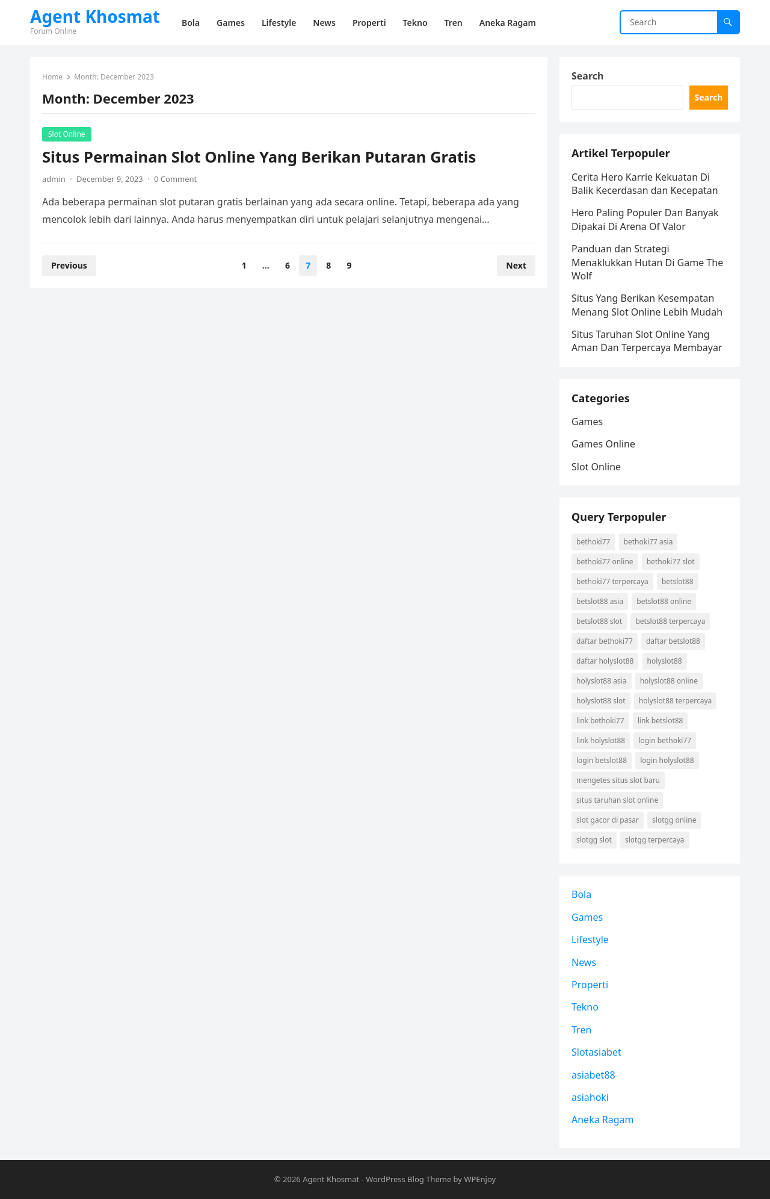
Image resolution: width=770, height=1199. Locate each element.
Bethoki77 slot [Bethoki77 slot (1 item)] (671, 561)
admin (54, 178)
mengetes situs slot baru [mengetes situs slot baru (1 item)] (618, 780)
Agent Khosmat (95, 16)
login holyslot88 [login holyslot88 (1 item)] (667, 760)
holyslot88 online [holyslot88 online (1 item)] (669, 681)
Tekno (585, 1007)
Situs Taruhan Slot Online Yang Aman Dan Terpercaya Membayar (646, 341)
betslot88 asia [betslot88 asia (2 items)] (599, 601)
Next (516, 265)
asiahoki (590, 1097)
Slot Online (66, 134)
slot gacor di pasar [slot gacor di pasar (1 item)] (607, 820)
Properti (589, 984)
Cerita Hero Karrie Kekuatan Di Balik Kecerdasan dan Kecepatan (644, 183)
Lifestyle (590, 939)
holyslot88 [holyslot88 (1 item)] (664, 661)
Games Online (603, 443)
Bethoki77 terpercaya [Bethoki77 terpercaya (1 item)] (612, 581)
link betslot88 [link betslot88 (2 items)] (660, 720)
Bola (581, 894)
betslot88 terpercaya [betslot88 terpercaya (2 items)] (670, 621)
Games (587, 421)
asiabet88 (593, 1075)
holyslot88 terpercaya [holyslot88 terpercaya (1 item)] (675, 701)
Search (587, 76)
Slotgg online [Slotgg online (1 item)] (674, 820)
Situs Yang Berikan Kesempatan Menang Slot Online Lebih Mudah (646, 304)
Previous (69, 265)
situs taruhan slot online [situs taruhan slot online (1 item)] (617, 800)
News (583, 962)
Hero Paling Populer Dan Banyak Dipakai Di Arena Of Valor (644, 219)
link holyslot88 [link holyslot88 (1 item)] (600, 740)
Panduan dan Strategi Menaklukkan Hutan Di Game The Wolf (647, 262)
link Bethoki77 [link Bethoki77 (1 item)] (600, 720)
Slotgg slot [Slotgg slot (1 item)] (594, 840)
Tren (581, 1029)
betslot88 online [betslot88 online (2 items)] (663, 601)
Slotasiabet (596, 1052)
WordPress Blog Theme (408, 1179)
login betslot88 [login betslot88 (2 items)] (601, 760)
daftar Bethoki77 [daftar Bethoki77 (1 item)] (604, 641)
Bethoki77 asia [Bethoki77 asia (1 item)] (648, 542)
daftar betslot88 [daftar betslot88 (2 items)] (673, 641)
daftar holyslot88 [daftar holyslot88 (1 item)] (604, 661)
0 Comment (175, 178)
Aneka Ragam (602, 1119)
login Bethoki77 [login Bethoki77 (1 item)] (664, 740)
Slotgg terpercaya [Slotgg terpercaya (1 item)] (655, 840)
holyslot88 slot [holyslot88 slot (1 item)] (601, 701)
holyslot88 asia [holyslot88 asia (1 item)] (601, 681)
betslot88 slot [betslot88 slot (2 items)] (599, 621)
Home (52, 77)
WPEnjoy (480, 1179)
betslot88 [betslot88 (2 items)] (678, 581)
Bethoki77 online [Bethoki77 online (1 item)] (604, 561)
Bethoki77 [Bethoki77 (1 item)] (593, 542)
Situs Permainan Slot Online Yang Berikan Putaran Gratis (259, 156)
